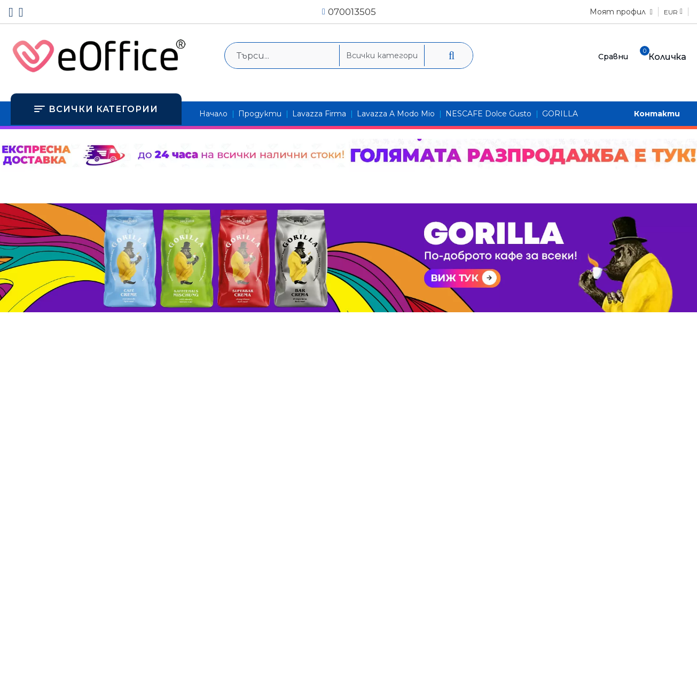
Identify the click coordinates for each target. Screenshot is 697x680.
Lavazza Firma (319, 113)
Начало (213, 113)
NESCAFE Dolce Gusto (488, 113)
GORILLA (560, 113)
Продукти (259, 113)
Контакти (657, 113)
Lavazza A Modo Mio (396, 113)
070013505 (352, 11)
